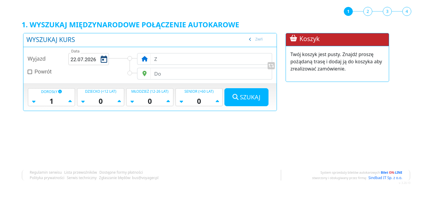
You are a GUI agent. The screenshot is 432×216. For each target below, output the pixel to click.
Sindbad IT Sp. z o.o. (385, 177)
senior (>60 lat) (199, 91)
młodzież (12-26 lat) (149, 91)
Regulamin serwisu (46, 172)
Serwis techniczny (82, 177)
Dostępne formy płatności (121, 172)
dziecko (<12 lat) (100, 91)
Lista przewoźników (80, 172)
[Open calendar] (103, 58)
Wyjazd (37, 58)
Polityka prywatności (47, 177)
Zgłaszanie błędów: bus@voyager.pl (128, 177)
